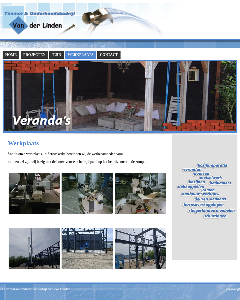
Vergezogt (232, 289)
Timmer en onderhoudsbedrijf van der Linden (37, 289)
